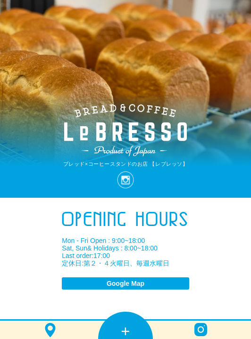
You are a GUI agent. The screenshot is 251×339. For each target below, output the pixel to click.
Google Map (125, 283)
